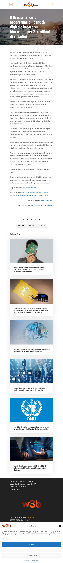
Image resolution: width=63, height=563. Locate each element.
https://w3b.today (30, 188)
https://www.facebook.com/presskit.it (41, 205)
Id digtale (41, 225)
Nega (31, 550)
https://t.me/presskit (46, 200)
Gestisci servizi (6, 538)
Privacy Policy (35, 560)
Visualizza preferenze (32, 555)
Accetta (31, 544)
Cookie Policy (27, 560)
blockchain (21, 225)
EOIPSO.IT (27, 520)
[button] (60, 526)
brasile (31, 225)
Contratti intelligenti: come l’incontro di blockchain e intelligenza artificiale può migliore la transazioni (29, 389)
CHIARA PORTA (31, 517)
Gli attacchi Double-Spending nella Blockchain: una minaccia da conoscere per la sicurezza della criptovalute (32, 350)
